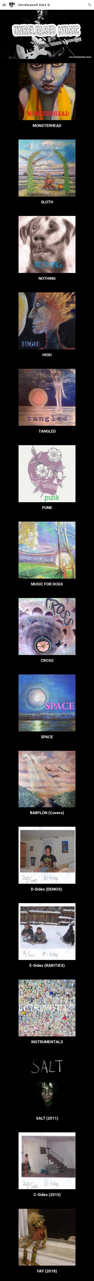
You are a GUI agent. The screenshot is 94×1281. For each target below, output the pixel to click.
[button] (4, 5)
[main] (47, 125)
